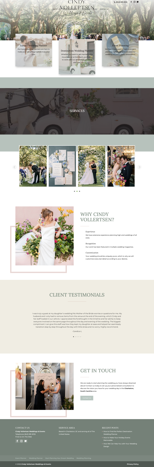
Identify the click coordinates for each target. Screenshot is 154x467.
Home (48, 9)
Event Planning (120, 45)
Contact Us (104, 9)
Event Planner (20, 458)
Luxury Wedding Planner (33, 45)
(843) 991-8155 (121, 2)
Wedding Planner (70, 9)
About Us (56, 9)
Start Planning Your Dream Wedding (59, 458)
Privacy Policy (133, 464)
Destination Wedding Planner (77, 50)
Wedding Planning (83, 458)
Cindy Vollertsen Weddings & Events (36, 464)
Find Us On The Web (23, 437)
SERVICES (77, 111)
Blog (95, 9)
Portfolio (86, 9)
